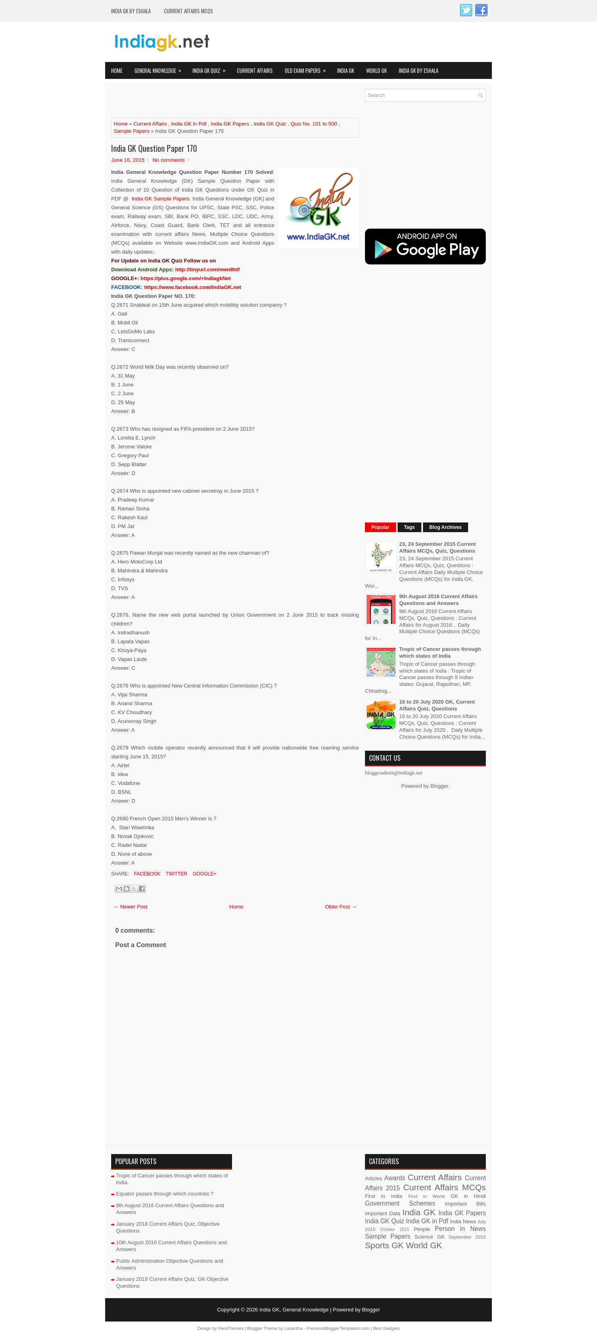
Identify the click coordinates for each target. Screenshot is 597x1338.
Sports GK (384, 1245)
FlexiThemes (230, 1328)
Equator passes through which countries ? (165, 1194)
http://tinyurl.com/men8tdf (207, 269)
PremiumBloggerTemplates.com (338, 1328)
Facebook (146, 874)
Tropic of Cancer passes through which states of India (440, 652)
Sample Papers (131, 131)
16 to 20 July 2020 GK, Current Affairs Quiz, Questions (437, 705)
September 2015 (467, 1236)
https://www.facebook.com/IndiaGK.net (192, 287)
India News (463, 1221)
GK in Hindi (468, 1196)
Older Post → (341, 907)
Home (116, 70)
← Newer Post (130, 907)
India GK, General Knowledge (294, 1310)
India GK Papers (230, 124)
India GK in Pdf (188, 124)
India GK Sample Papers (161, 199)
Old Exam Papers (308, 68)
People (422, 1229)
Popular (380, 527)
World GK (376, 70)
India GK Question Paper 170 (154, 148)
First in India (383, 1196)
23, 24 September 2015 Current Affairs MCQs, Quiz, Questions (437, 547)
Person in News (460, 1228)
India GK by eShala (131, 11)
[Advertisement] (205, 101)
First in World (426, 1196)
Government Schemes (400, 1203)
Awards (394, 1178)
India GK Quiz (212, 68)
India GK (345, 70)
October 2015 (394, 1229)
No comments (168, 160)
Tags (409, 527)
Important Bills (465, 1204)
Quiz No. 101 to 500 (313, 124)
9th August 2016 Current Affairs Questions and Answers (438, 599)
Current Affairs (255, 70)
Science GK (430, 1237)
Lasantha (293, 1328)
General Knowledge (161, 68)
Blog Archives (445, 527)
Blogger (439, 786)
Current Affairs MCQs (188, 11)
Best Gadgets (386, 1328)
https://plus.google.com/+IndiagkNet (186, 278)
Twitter (175, 874)
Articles (373, 1178)
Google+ (203, 874)
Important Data (382, 1213)
